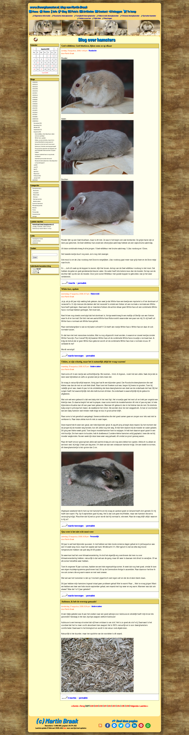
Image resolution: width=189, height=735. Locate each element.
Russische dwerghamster (63, 15)
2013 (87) (34, 110)
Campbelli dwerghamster (85, 15)
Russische (36, 190)
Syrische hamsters (37, 203)
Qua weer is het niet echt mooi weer (44, 144)
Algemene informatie (42, 15)
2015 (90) (34, 106)
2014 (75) (34, 108)
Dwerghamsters (36, 188)
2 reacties (69, 697)
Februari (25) (37, 175)
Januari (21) (37, 178)
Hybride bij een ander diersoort (43, 158)
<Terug (82, 706)
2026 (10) (34, 82)
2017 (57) (34, 101)
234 (118, 706)
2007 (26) (34, 180)
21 (45, 66)
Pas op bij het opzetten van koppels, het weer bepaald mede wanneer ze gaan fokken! (46, 150)
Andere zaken (37, 201)
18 (34, 66)
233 (114, 706)
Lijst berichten (36, 241)
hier (64, 728)
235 (123, 706)
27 (41, 69)
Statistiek (35, 243)
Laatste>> (144, 706)
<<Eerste (75, 706)
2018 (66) (34, 99)
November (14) (37, 125)
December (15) (38, 123)
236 (127, 706)
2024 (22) (35, 86)
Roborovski (36, 195)
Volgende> (135, 706)
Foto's (34, 210)
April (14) (36, 171)
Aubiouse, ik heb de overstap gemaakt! (45, 146)
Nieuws (34, 207)
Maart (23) (36, 173)
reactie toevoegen (72, 355)
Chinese (35, 197)
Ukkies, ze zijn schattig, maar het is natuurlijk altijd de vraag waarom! (44, 141)
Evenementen (36, 214)
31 (55, 69)
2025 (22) (35, 84)
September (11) (38, 129)
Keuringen (108, 18)
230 (100, 706)
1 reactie (68, 283)
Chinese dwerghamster (131, 15)
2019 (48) (34, 97)
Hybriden (97, 18)
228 (92, 706)
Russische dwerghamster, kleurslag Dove (46, 160)
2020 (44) (35, 95)
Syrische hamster (149, 15)
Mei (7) (35, 169)
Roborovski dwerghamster (108, 15)
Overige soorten (37, 199)
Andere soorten (85, 18)
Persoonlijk (35, 212)
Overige (34, 216)
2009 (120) (35, 118)
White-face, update (40, 138)
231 (105, 706)
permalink (82, 283)
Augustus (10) (37, 131)
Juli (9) (35, 165)
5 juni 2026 (45, 72)
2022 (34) (35, 91)
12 (38, 62)
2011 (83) (34, 114)
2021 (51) (34, 93)
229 (96, 706)
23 (52, 66)
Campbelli (36, 192)
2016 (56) (34, 104)
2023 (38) (35, 88)
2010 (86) (34, 116)
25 (34, 69)
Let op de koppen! (40, 163)
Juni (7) (36, 167)
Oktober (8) (37, 127)
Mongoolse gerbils (37, 205)
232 (109, 706)
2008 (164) (35, 121)
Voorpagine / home (37, 238)
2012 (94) (34, 112)
